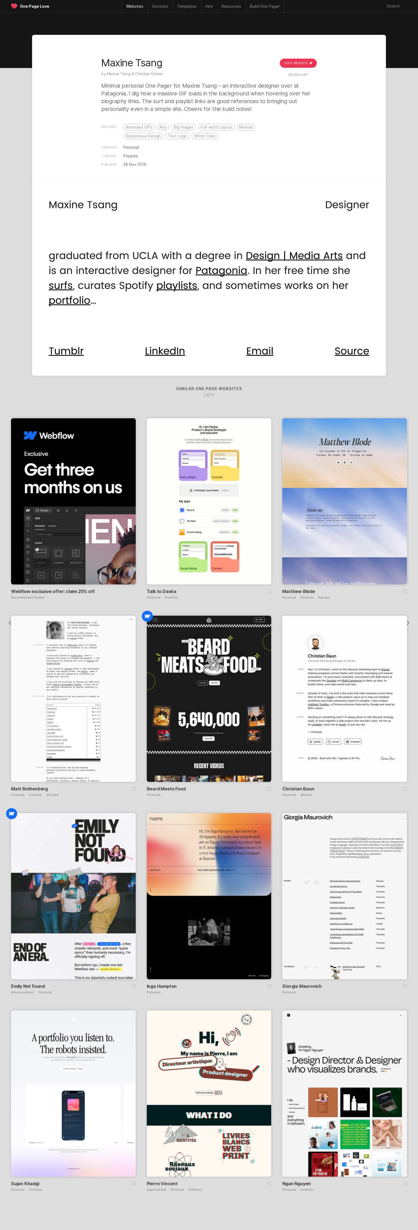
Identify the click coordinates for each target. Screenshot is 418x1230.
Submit (209, 394)
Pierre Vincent (162, 1183)
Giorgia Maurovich (302, 986)
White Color (205, 136)
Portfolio (171, 597)
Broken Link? (298, 74)
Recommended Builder (28, 597)
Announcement (22, 992)
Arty (163, 127)
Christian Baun (298, 789)
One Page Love (34, 6)
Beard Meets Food (166, 789)
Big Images (184, 127)
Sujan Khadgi (25, 1183)
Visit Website (298, 63)
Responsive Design (143, 136)
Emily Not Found (28, 986)
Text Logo (177, 136)
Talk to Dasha (161, 591)
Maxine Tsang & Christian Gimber (135, 73)
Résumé (324, 597)
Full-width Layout (216, 127)
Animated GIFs (139, 127)
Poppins (130, 155)
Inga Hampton (162, 986)
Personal (131, 147)
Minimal (245, 127)
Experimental (156, 1189)
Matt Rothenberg (29, 789)
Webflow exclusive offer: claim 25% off (53, 591)
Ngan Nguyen (296, 1183)
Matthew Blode (298, 591)
